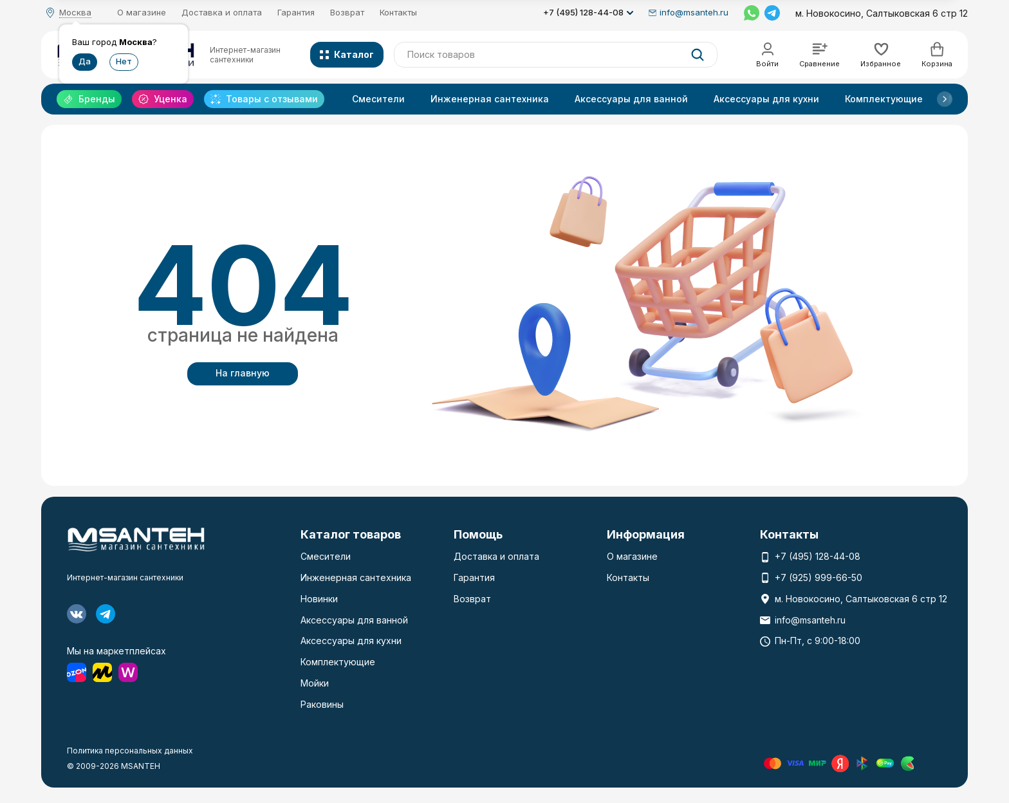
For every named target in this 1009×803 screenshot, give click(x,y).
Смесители (378, 98)
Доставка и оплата (221, 12)
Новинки (319, 598)
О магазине (141, 12)
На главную (243, 372)
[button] (944, 99)
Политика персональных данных (130, 750)
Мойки (315, 683)
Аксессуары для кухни (766, 98)
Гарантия (296, 12)
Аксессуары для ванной (631, 98)
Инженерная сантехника (489, 98)
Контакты (398, 12)
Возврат (347, 12)
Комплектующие (884, 98)
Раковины (322, 704)
